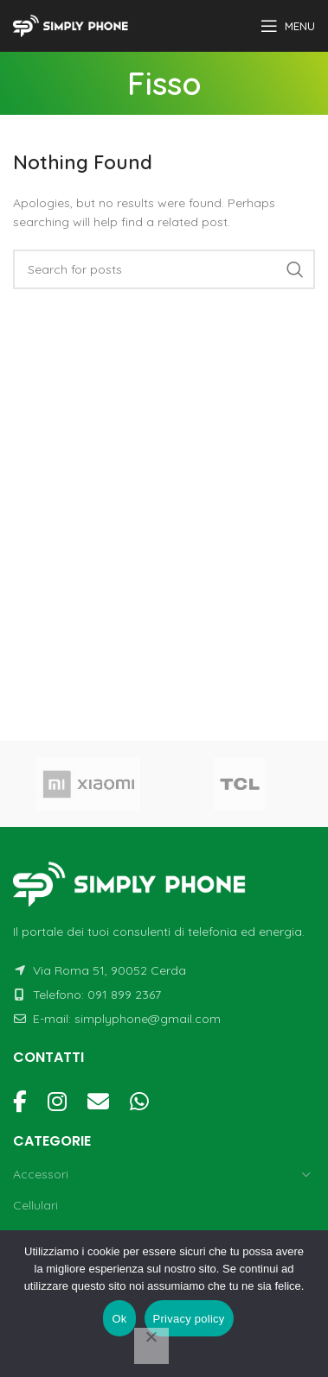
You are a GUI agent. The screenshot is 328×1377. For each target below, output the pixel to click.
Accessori (40, 1174)
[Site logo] (72, 25)
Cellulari (35, 1205)
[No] (151, 1346)
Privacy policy (189, 1318)
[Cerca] (164, 269)
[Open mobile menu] (288, 26)
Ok (119, 1318)
